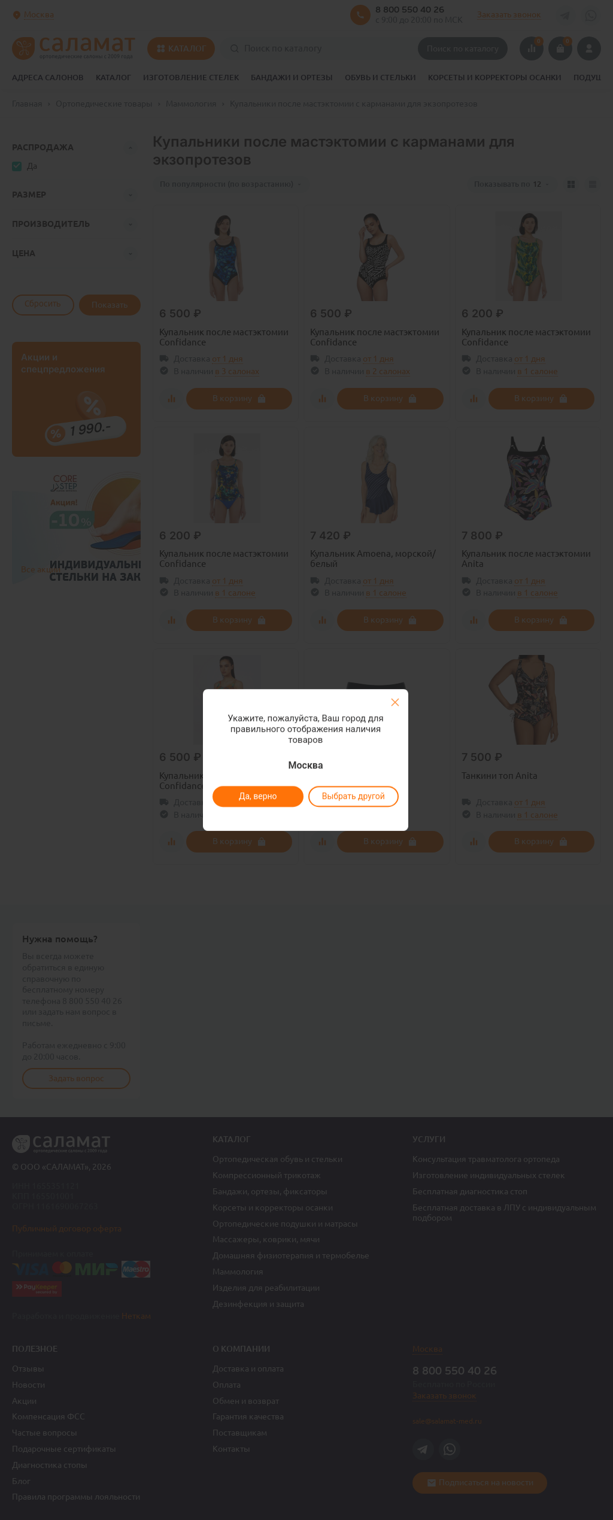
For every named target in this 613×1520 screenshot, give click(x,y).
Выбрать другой (352, 796)
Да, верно (257, 796)
